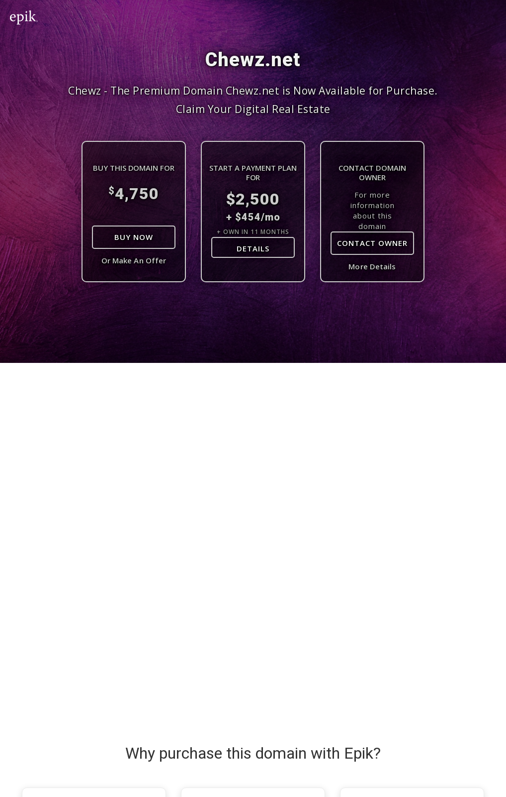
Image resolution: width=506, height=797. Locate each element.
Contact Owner (372, 243)
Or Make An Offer (134, 260)
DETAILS (253, 248)
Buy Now (133, 237)
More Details (372, 266)
